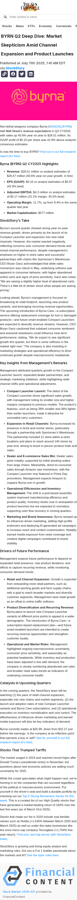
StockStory (15, 68)
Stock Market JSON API (19, 891)
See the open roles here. (43, 855)
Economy (45, 26)
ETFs (31, 26)
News (20, 26)
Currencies (63, 26)
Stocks (7, 26)
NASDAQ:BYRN (60, 126)
